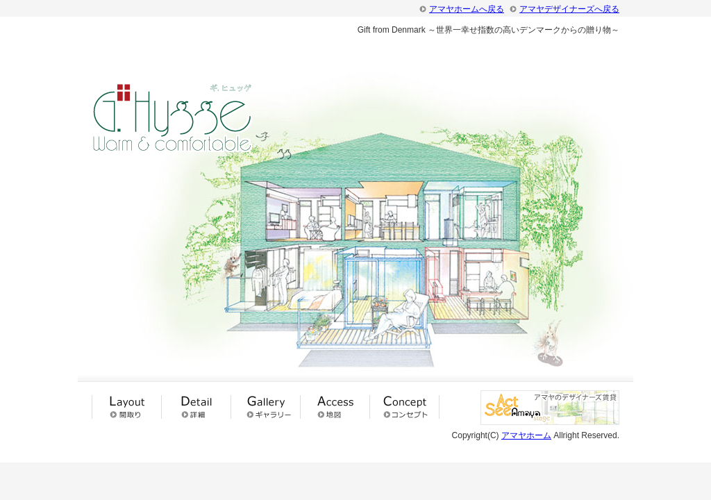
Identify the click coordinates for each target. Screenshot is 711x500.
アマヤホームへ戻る (466, 9)
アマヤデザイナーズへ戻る (569, 9)
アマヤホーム (526, 435)
